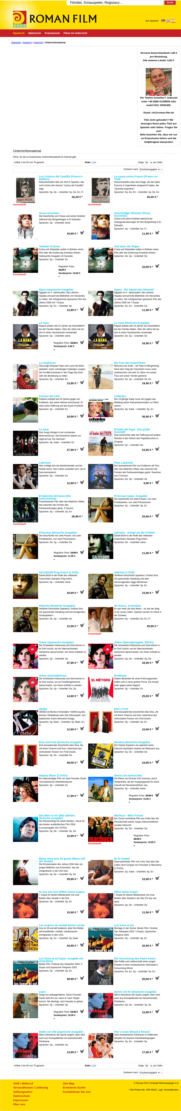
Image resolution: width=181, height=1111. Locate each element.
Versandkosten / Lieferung (30, 1087)
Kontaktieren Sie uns (77, 1091)
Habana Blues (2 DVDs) (53, 775)
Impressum (20, 1100)
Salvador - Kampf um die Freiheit (134, 532)
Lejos (42, 991)
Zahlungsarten (22, 1091)
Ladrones (45, 462)
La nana (44, 322)
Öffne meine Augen (126, 891)
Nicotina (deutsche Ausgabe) (132, 742)
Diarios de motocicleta (128, 775)
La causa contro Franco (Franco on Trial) (136, 178)
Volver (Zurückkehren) (52, 675)
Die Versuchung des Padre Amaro (135, 958)
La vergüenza (47, 362)
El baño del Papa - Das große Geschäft (132, 431)
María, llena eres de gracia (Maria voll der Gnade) (62, 860)
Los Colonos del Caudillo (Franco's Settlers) (60, 178)
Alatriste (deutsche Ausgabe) (57, 605)
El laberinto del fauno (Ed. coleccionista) (55, 497)
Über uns (19, 1104)
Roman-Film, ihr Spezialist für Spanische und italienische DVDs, (55, 19)
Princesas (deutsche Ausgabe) (58, 532)
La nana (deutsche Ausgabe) (131, 322)
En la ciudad (121, 858)
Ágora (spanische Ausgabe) (56, 289)
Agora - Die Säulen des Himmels (134, 289)
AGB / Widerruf (23, 1083)
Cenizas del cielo (49, 396)
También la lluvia (49, 246)
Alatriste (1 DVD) (124, 572)
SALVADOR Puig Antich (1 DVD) (58, 572)
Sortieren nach (130, 169)
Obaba (43, 708)
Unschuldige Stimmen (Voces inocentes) (132, 214)
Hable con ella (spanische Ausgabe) (61, 1031)
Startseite (16, 42)
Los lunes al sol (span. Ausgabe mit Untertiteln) (61, 960)
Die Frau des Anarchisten (129, 362)
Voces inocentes (49, 213)
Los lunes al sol (124, 925)
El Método (120, 675)
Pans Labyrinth (123, 462)
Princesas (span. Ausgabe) (130, 496)
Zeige (141, 162)
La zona (44, 429)
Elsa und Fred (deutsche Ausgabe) (60, 742)
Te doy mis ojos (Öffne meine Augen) (62, 891)
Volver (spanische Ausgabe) (56, 642)
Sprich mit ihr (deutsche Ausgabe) (135, 991)
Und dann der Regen (127, 246)
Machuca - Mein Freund (128, 815)
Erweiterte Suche (74, 1087)
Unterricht (38, 42)
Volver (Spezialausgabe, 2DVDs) (134, 642)
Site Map (68, 1083)
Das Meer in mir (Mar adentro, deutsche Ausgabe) (57, 817)
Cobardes (120, 396)
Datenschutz (21, 1095)
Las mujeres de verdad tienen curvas (62, 925)
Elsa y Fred (121, 708)
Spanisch (27, 42)
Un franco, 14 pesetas (127, 605)
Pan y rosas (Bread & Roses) (132, 1031)
